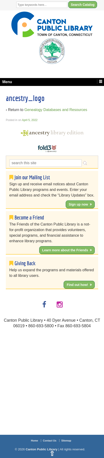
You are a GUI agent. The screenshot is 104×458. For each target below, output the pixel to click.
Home (34, 440)
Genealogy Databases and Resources (55, 110)
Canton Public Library (41, 449)
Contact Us (49, 440)
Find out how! (77, 285)
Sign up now (78, 204)
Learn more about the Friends (65, 250)
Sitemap (66, 440)
